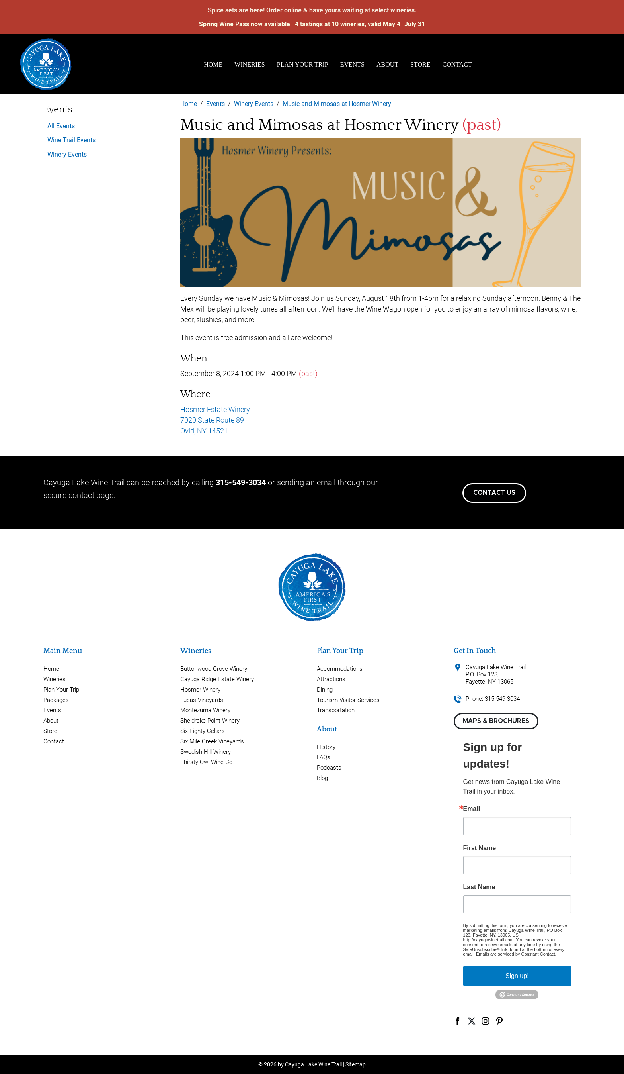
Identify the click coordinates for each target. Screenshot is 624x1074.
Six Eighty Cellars (202, 731)
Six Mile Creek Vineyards (212, 741)
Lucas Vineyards (201, 700)
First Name (479, 848)
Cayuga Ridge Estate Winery (217, 679)
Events (352, 64)
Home (213, 64)
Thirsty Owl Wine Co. (207, 762)
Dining (325, 689)
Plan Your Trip (302, 64)
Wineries (249, 64)
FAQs (323, 757)
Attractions (331, 679)
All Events (61, 126)
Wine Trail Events (71, 140)
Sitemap (355, 1064)
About (387, 64)
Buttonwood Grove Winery (213, 668)
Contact (457, 64)
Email (471, 809)
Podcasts (329, 767)
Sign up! (517, 975)
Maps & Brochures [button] (496, 721)
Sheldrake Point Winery (210, 720)
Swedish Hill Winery (205, 751)
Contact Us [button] (494, 493)
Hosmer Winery (200, 689)
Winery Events (67, 154)
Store (420, 64)
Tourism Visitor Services (348, 700)
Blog (322, 778)
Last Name (479, 887)
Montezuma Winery (205, 710)
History (326, 747)
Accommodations (340, 668)
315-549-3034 (241, 482)
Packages (56, 700)
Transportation (336, 710)
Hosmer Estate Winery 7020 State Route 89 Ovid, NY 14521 (215, 420)
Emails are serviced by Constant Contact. (516, 954)
